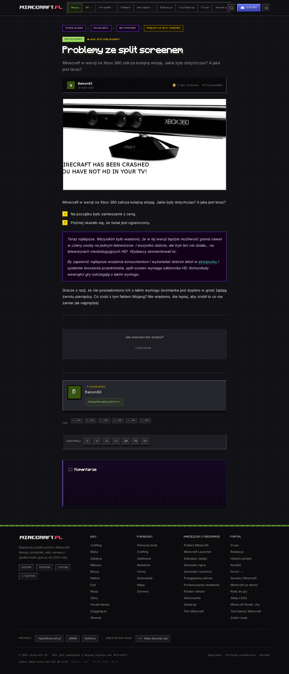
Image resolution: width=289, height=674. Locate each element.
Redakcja (237, 551)
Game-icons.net (39, 661)
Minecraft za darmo (244, 585)
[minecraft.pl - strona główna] (41, 8)
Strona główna (74, 28)
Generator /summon (198, 571)
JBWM (73, 638)
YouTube (63, 568)
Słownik (95, 618)
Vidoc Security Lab (152, 638)
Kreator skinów (194, 591)
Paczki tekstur (100, 604)
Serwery (221, 8)
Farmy (141, 571)
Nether (95, 578)
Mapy (141, 585)
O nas (235, 545)
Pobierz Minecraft (196, 545)
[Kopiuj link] (145, 441)
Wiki (89, 8)
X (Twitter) (29, 576)
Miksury (95, 565)
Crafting (95, 545)
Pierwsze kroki (147, 545)
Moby (94, 551)
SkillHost (90, 638)
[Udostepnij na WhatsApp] (126, 441)
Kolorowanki (192, 598)
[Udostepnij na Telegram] (136, 441)
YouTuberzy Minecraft (246, 611)
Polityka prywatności (240, 655)
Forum (205, 8)
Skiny (94, 598)
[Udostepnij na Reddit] (116, 441)
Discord (26, 568)
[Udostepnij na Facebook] (88, 441)
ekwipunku (207, 262)
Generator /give (195, 565)
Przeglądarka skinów (198, 578)
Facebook (45, 568)
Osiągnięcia (98, 611)
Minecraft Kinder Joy (245, 604)
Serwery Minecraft (243, 578)
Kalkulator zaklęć (195, 558)
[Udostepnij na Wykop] (107, 441)
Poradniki (106, 8)
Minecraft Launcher (197, 551)
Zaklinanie (144, 558)
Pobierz (126, 8)
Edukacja (166, 8)
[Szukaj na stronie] (232, 8)
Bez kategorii (127, 28)
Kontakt (236, 565)
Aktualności (101, 28)
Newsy (75, 8)
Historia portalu (241, 558)
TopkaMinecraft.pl (49, 638)
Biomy (94, 571)
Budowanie (145, 578)
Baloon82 (85, 83)
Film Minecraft (194, 611)
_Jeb (78, 420)
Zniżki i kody (239, 618)
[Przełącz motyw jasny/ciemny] (266, 8)
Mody (94, 591)
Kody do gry (239, 591)
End (93, 585)
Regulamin (215, 655)
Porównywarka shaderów (201, 585)
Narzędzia (145, 8)
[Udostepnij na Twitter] (97, 441)
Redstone (143, 565)
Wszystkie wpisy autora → (104, 402)
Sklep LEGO (239, 598)
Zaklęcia (96, 558)
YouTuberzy (187, 8)
